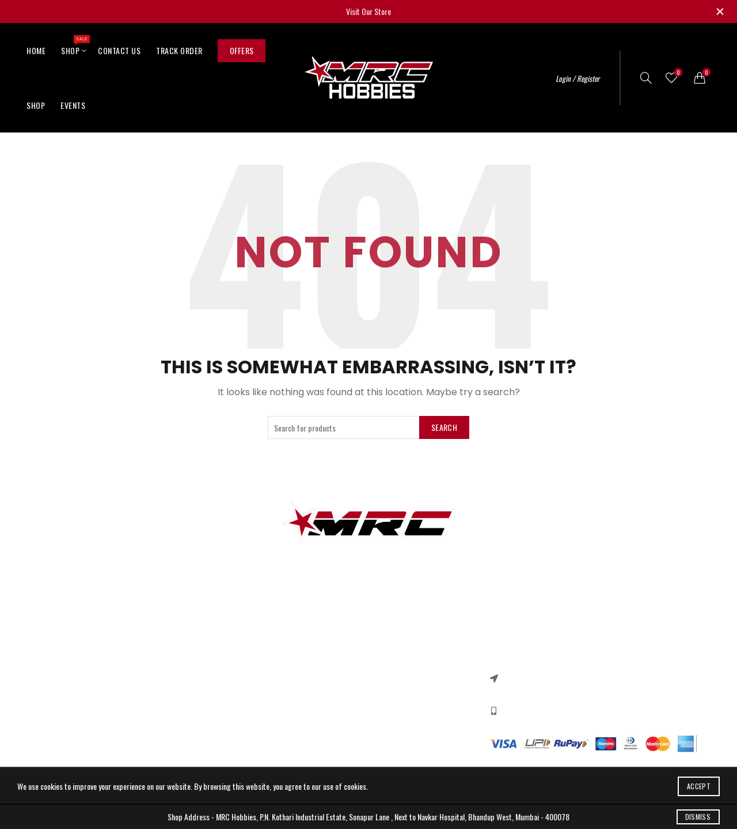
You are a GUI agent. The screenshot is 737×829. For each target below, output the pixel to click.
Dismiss (698, 817)
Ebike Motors (59, 716)
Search (444, 427)
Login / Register (577, 78)
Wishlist (677, 73)
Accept (699, 786)
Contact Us (119, 50)
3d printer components (75, 649)
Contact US (170, 649)
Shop (74, 45)
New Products (173, 666)
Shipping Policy (287, 699)
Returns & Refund (292, 666)
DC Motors (56, 699)
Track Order (179, 50)
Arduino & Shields (67, 682)
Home (35, 50)
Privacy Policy (285, 649)
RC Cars (52, 666)
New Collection (399, 666)
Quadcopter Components (78, 732)
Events (72, 105)
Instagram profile (403, 649)
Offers (242, 50)
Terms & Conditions (295, 682)
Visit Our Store (368, 11)
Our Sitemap (172, 682)
